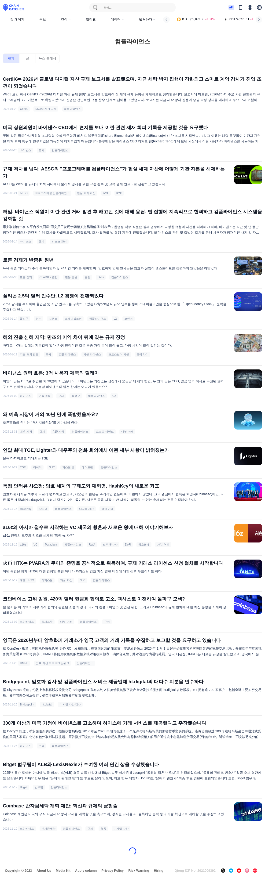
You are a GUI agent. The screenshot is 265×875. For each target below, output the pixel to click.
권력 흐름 (45, 396)
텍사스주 (47, 621)
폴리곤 (24, 318)
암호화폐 (144, 544)
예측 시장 (26, 431)
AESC (24, 193)
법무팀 (39, 787)
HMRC (24, 663)
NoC (82, 580)
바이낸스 (25, 150)
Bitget (23, 787)
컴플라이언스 (72, 109)
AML (106, 193)
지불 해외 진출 (29, 354)
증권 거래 (107, 508)
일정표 (91, 19)
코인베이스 (27, 621)
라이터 (37, 467)
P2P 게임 (58, 431)
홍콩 (103, 828)
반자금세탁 (48, 828)
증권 (87, 277)
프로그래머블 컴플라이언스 (52, 193)
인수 (38, 318)
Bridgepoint (27, 704)
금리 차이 (142, 354)
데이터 (117, 19)
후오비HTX (27, 580)
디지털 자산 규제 (46, 109)
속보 (42, 19)
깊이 (66, 19)
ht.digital (47, 704)
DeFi (101, 277)
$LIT (52, 467)
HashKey (25, 508)
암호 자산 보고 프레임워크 (52, 663)
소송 (41, 746)
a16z (23, 544)
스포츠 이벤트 (105, 431)
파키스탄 (47, 580)
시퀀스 (53, 318)
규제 (41, 241)
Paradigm (51, 544)
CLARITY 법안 (49, 277)
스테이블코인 (73, 318)
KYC (119, 193)
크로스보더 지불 (118, 354)
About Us (44, 870)
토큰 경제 (26, 277)
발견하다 (147, 19)
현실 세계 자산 (86, 193)
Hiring (158, 870)
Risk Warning (138, 870)
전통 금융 (71, 277)
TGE (23, 467)
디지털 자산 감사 (70, 704)
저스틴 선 (68, 467)
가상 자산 (66, 580)
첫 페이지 (17, 19)
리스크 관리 (59, 241)
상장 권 (76, 396)
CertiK (24, 109)
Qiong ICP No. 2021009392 (195, 870)
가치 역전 (163, 544)
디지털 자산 (86, 508)
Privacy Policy (112, 870)
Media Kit (63, 870)
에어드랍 (87, 467)
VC (35, 544)
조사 (41, 150)
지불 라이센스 (92, 354)
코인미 (128, 318)
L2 (115, 318)
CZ (114, 396)
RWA (92, 544)
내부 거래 (127, 431)
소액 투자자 (110, 544)
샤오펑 (43, 508)
